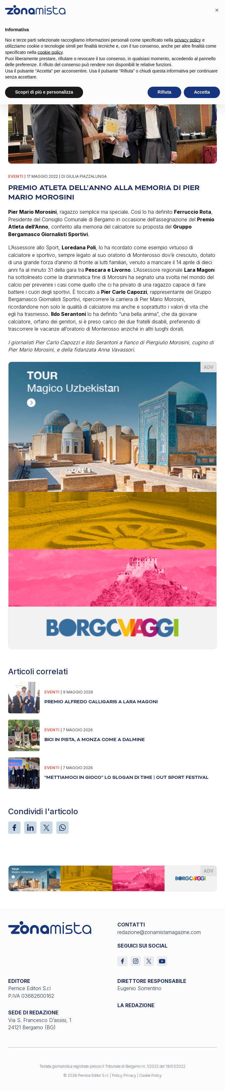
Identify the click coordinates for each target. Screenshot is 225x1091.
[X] (46, 827)
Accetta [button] (202, 92)
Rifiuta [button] (165, 92)
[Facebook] (14, 827)
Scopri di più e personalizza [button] (44, 92)
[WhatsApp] (62, 827)
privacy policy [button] (188, 40)
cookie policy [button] (50, 52)
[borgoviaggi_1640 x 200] (112, 878)
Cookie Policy (150, 1075)
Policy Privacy (124, 1075)
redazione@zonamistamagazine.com (159, 932)
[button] (217, 10)
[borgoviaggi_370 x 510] (112, 505)
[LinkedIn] (30, 827)
